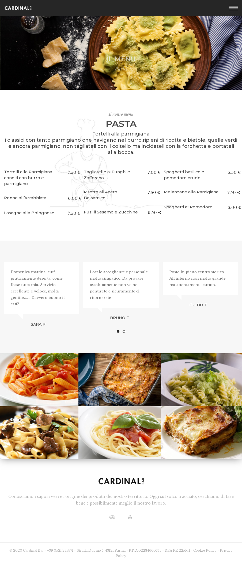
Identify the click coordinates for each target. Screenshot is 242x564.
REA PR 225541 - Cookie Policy (191, 550)
